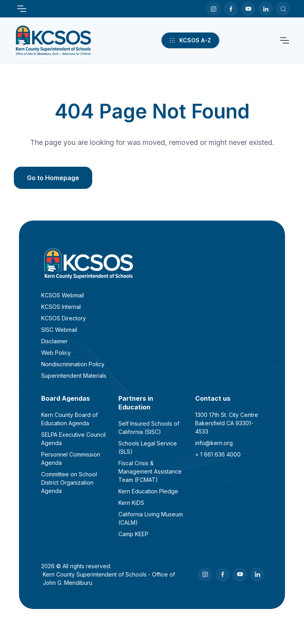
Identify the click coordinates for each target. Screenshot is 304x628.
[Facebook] (231, 9)
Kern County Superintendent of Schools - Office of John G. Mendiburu (109, 578)
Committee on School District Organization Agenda (69, 482)
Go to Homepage (53, 178)
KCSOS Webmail (62, 295)
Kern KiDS (131, 502)
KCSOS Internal (61, 306)
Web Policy (56, 352)
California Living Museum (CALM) (150, 518)
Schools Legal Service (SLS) (147, 447)
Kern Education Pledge (148, 491)
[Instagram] (213, 9)
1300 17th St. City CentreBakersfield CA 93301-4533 (226, 423)
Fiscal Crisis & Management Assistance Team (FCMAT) (150, 471)
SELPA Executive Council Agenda (73, 438)
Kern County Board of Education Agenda (69, 418)
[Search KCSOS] (283, 9)
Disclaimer (54, 341)
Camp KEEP (133, 534)
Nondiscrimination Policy (72, 364)
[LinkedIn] (265, 9)
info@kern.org (214, 443)
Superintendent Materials (73, 375)
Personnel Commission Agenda (70, 458)
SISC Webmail (59, 329)
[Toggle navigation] (21, 9)
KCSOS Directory (63, 318)
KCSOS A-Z (189, 40)
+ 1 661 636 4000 (218, 454)
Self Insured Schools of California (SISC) (148, 427)
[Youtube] (248, 9)
